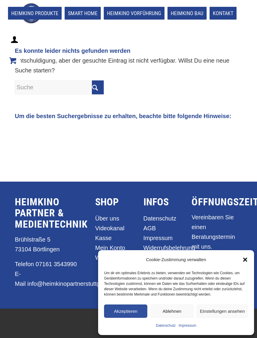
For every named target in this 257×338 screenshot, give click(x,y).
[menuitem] (35, 13)
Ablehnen (171, 311)
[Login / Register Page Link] (15, 47)
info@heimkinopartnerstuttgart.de (71, 283)
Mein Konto (110, 248)
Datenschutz (166, 325)
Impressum (187, 325)
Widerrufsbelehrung (160, 248)
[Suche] (59, 87)
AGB (149, 228)
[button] (245, 260)
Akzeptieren (125, 311)
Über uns (107, 218)
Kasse (103, 238)
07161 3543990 (56, 264)
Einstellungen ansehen (222, 311)
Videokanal (109, 228)
